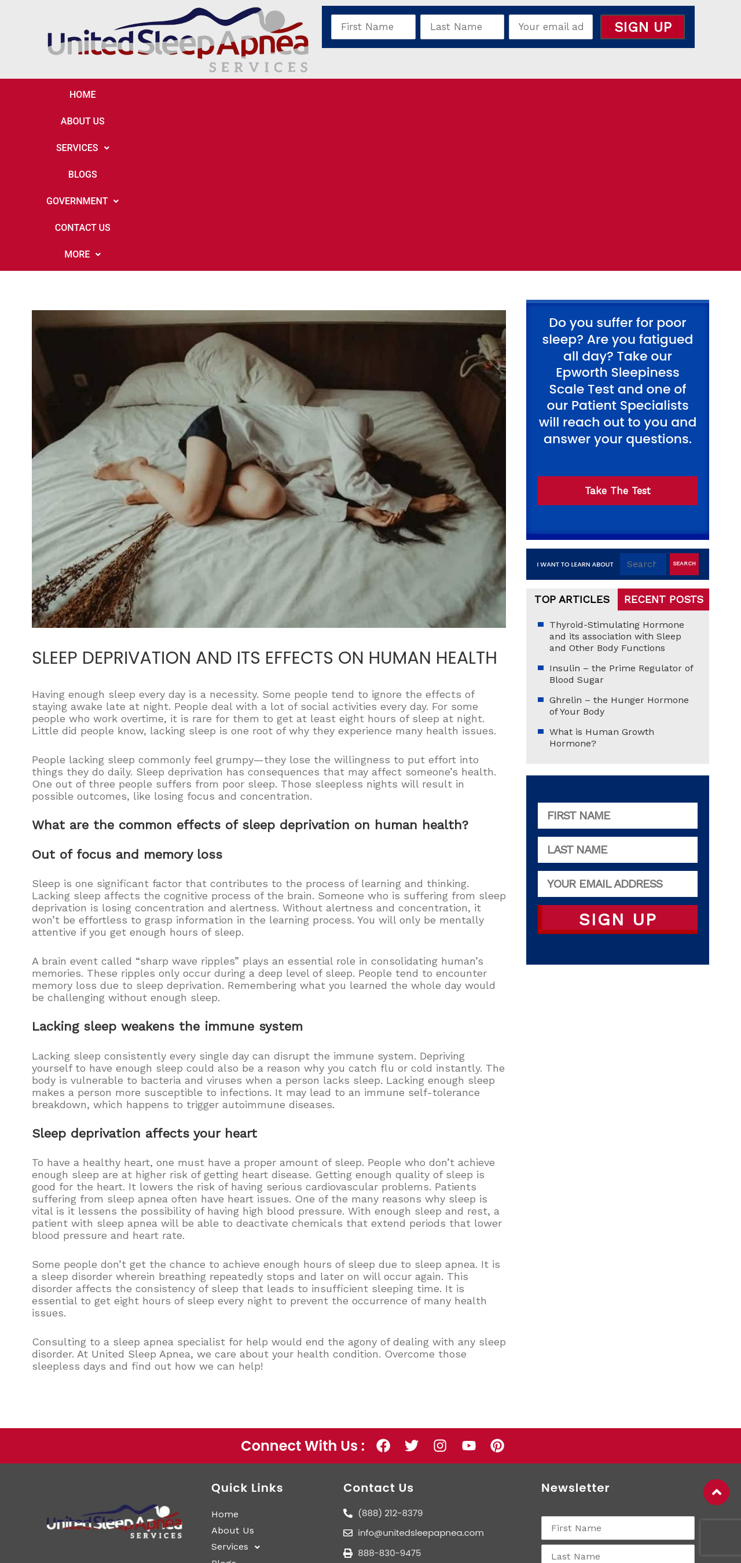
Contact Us (521, 96)
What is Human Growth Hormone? (601, 580)
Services (278, 96)
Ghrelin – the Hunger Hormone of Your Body (619, 548)
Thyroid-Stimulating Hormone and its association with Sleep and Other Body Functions (616, 479)
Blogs (346, 96)
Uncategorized (73, 523)
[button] (278, 96)
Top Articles (572, 442)
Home (140, 96)
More (595, 96)
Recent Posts (663, 442)
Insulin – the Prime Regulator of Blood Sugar (621, 516)
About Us (201, 96)
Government (425, 96)
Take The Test (618, 333)
